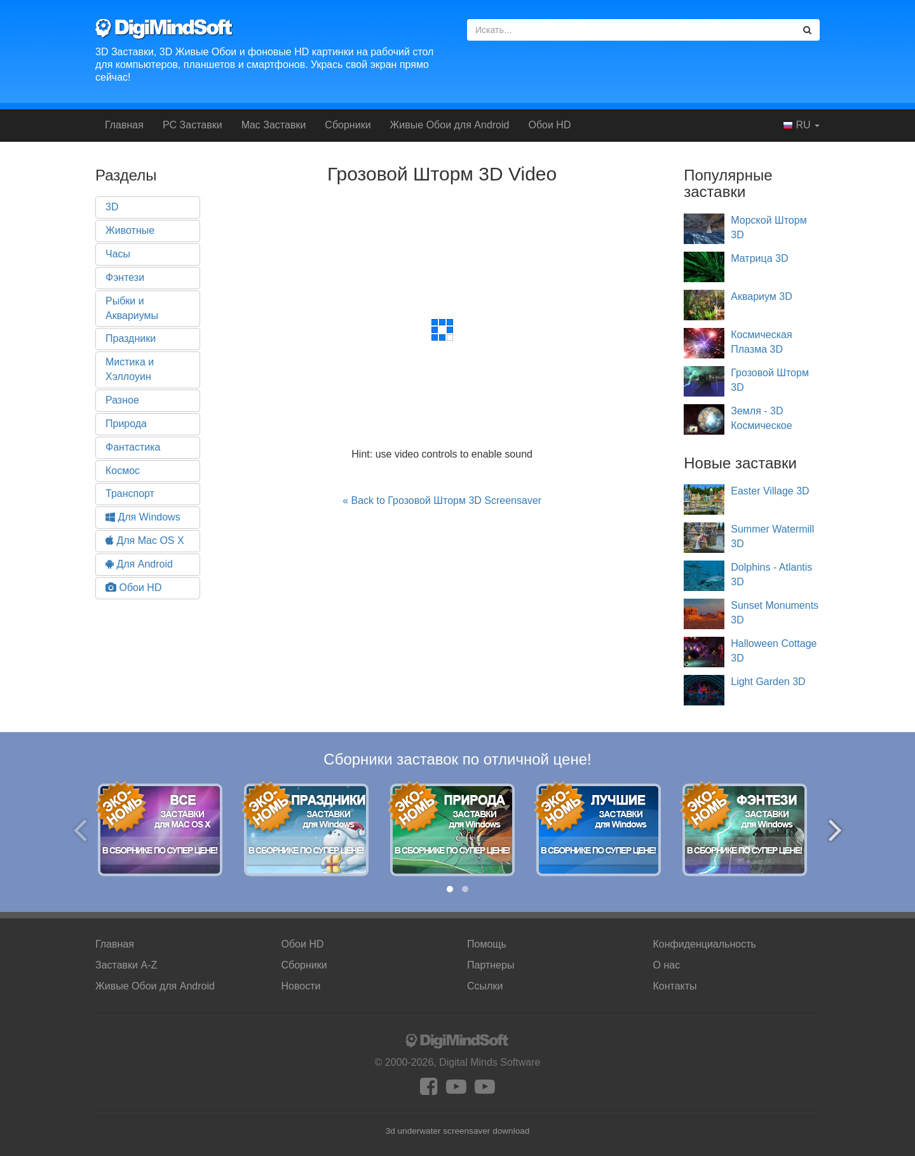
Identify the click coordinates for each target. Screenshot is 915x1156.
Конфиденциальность (704, 944)
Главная (124, 124)
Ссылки (485, 986)
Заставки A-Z (126, 965)
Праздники (130, 338)
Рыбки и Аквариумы (131, 308)
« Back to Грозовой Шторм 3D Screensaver (441, 500)
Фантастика (132, 447)
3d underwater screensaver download (458, 1131)
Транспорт (129, 493)
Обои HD (549, 124)
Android (450, 124)
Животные (129, 230)
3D (111, 206)
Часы (117, 253)
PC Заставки (192, 124)
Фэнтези (124, 277)
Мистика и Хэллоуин (129, 369)
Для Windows (142, 517)
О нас (667, 965)
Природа (126, 423)
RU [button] (801, 125)
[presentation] (80, 829)
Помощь (486, 944)
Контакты (675, 986)
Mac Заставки (273, 124)
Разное (122, 400)
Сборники (347, 124)
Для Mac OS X (144, 540)
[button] (450, 889)
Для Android (139, 564)
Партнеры (490, 965)
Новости (301, 986)
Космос (122, 470)
